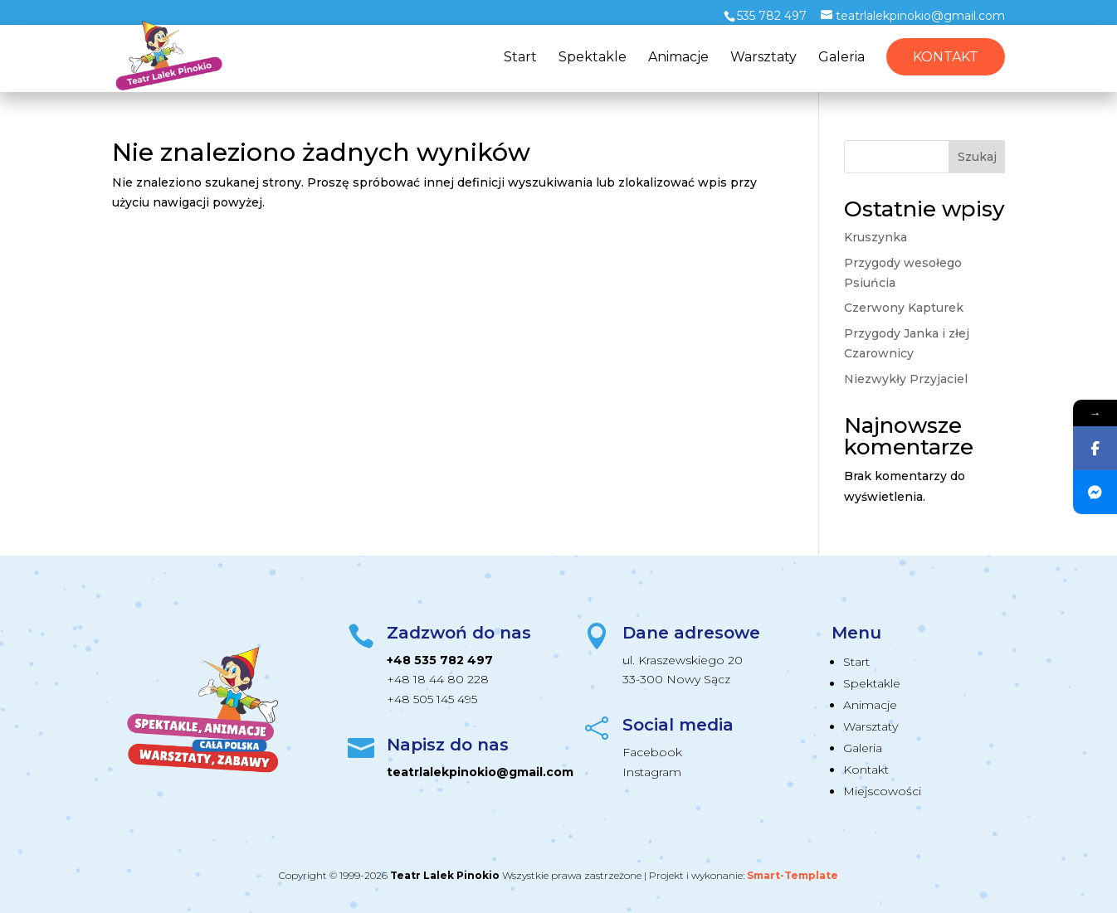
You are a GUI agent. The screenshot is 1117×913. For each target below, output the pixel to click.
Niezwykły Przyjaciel (906, 379)
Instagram (651, 772)
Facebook (652, 752)
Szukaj (977, 156)
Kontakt (945, 57)
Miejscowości (882, 791)
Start (520, 58)
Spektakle (592, 58)
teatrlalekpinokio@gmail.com (480, 772)
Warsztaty (763, 58)
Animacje (678, 58)
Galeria (841, 58)
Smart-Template (792, 875)
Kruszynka (875, 237)
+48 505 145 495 (432, 699)
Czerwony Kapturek (903, 307)
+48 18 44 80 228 (438, 679)
